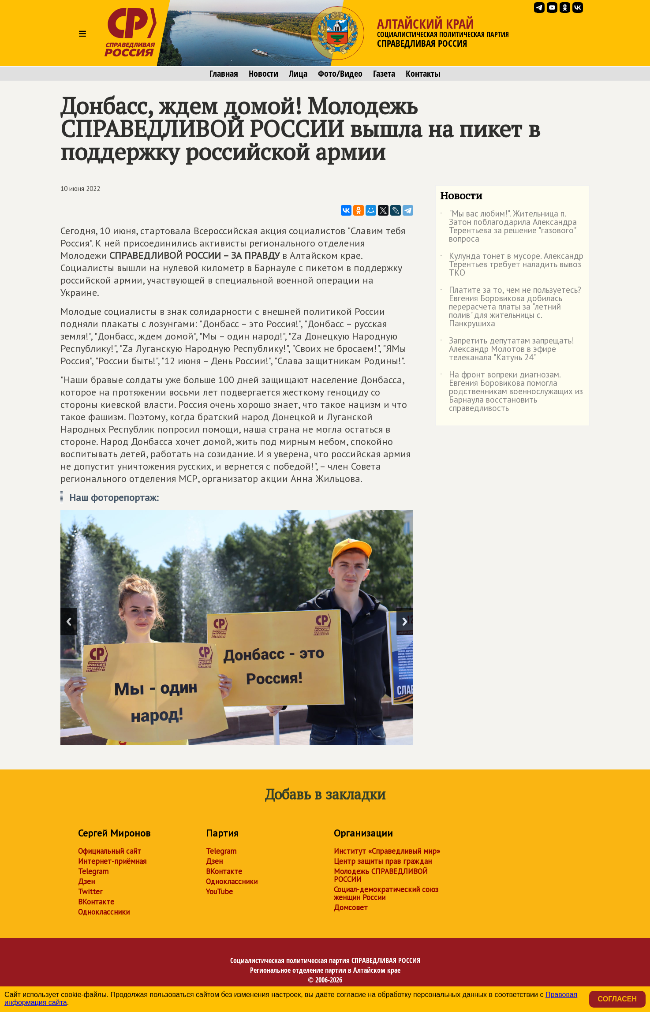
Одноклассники (104, 912)
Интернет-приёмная (112, 861)
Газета (384, 73)
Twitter (90, 892)
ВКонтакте (96, 902)
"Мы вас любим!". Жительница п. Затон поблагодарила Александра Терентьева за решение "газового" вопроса (508, 226)
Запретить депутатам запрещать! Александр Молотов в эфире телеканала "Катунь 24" (507, 349)
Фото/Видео (340, 73)
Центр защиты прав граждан (383, 861)
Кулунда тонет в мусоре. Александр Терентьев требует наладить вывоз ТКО (511, 265)
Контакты (423, 73)
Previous (68, 621)
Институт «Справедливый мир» (387, 851)
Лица (298, 73)
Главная (223, 73)
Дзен (86, 881)
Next (404, 621)
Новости (263, 73)
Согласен (617, 999)
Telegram (93, 871)
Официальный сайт (109, 851)
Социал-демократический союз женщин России (386, 893)
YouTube (219, 892)
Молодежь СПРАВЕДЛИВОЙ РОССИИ (381, 875)
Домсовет (351, 907)
